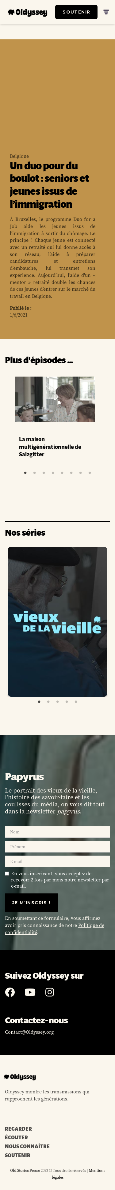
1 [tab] (25, 473)
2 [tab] (34, 473)
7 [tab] (80, 473)
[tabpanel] (57, 419)
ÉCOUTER (16, 1137)
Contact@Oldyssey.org (29, 1031)
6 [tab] (71, 473)
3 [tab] (43, 473)
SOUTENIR (76, 12)
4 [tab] (53, 473)
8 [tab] (89, 473)
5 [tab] (62, 473)
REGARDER (18, 1129)
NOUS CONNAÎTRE (27, 1146)
